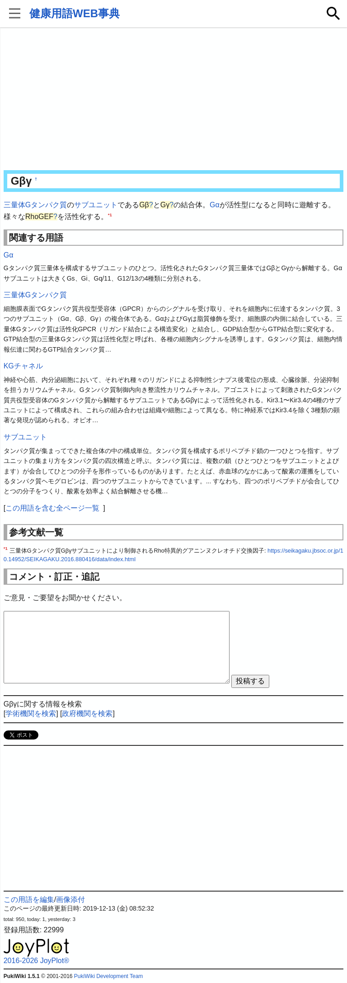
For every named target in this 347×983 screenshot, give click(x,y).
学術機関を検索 (30, 713)
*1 (110, 214)
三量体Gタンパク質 (35, 205)
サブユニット (95, 205)
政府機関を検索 (87, 713)
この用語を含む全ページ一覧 (52, 508)
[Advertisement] (174, 99)
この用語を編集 (29, 899)
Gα (215, 205)
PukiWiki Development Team (108, 976)
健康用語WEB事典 (74, 13)
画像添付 (70, 899)
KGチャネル (23, 366)
